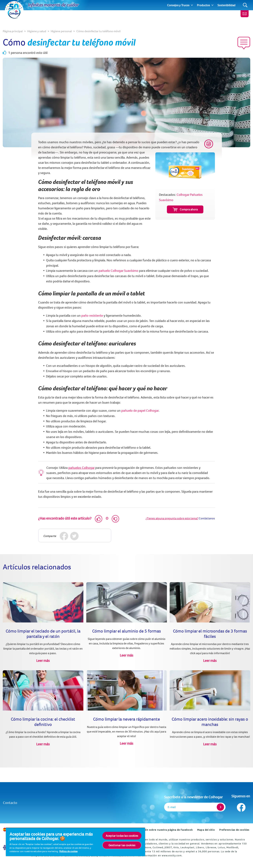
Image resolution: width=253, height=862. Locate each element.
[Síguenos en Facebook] (241, 806)
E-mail (172, 807)
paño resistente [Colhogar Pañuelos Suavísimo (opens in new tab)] (92, 315)
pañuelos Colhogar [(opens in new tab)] (81, 468)
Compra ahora (185, 209)
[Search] (245, 5)
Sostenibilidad (226, 5)
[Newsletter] (245, 13)
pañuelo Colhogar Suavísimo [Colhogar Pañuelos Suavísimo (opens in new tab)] (118, 270)
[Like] (98, 518)
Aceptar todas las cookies (122, 835)
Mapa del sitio (206, 829)
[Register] (220, 807)
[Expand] (192, 5)
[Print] (208, 144)
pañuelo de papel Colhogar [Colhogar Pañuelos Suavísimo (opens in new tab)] (140, 410)
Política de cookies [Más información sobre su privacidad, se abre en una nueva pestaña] (68, 851)
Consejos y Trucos (178, 5)
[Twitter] (74, 536)
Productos (203, 5)
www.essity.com (172, 855)
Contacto (10, 802)
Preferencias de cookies (234, 829)
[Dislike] (115, 518)
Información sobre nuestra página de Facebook (163, 829)
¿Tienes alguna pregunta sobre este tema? (172, 518)
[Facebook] (64, 536)
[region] (75, 842)
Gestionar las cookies (121, 845)
